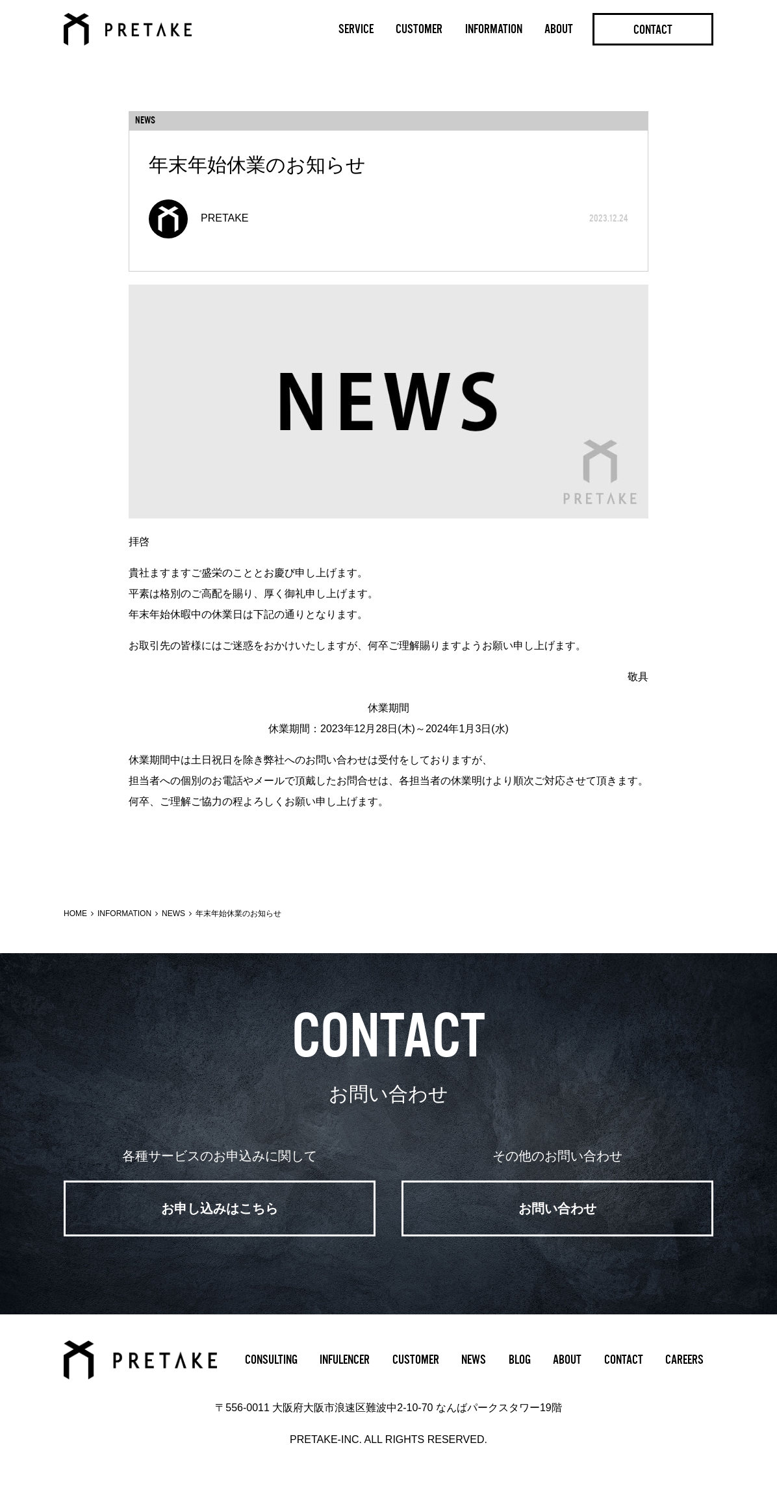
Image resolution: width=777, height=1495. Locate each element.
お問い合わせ (557, 1208)
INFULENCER (345, 1360)
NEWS (173, 913)
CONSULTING (271, 1360)
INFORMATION (493, 29)
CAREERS (684, 1360)
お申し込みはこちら (219, 1208)
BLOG (520, 1360)
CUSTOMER (419, 29)
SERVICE (356, 29)
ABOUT (558, 29)
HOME (75, 913)
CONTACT (652, 30)
